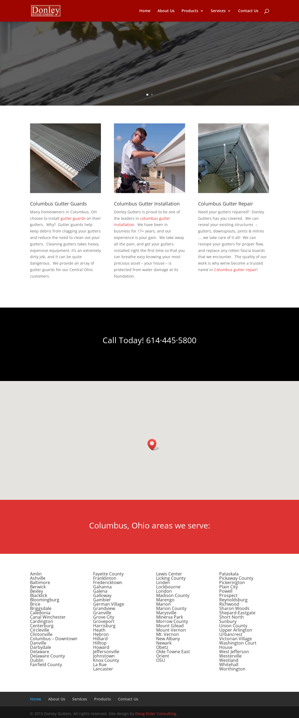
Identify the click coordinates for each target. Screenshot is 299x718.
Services (218, 11)
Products (190, 11)
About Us (166, 11)
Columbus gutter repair (235, 269)
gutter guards (73, 218)
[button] (153, 444)
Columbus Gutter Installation (147, 203)
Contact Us (248, 11)
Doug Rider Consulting (155, 713)
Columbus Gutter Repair (225, 203)
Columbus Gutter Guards (58, 203)
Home (144, 11)
